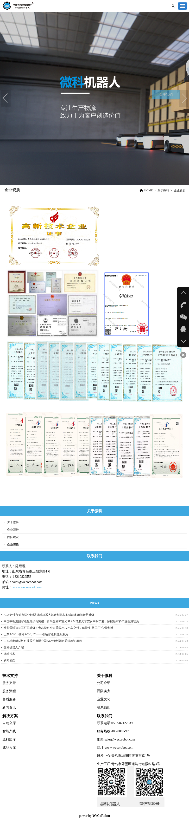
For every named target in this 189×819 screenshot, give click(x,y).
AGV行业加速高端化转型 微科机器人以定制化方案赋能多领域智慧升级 (49, 615)
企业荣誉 (13, 529)
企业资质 (179, 190)
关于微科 (163, 190)
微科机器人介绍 (14, 647)
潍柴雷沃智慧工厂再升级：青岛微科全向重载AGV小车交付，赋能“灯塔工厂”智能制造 (58, 628)
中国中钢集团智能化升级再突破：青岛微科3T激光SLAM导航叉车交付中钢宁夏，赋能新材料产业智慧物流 (71, 621)
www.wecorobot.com (27, 587)
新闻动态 (9, 660)
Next (184, 98)
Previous (6, 98)
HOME (148, 190)
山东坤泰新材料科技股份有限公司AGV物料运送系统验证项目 (43, 641)
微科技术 (9, 654)
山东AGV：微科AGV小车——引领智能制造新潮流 (36, 634)
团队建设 (13, 537)
